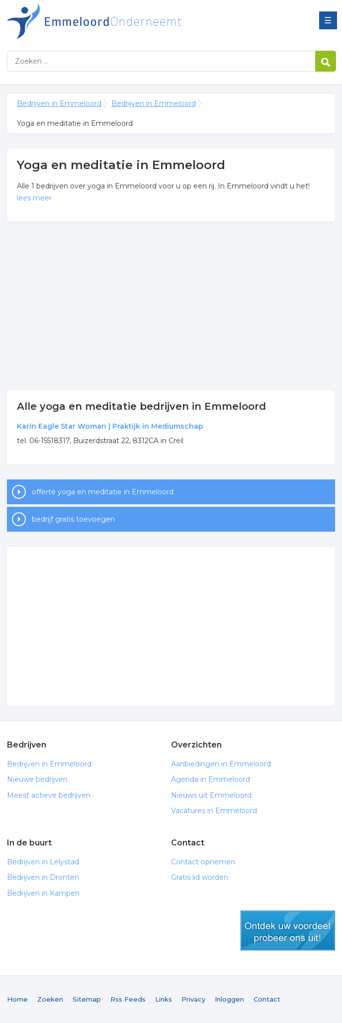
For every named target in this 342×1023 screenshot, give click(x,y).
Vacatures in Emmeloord (214, 810)
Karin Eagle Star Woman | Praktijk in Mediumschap (110, 426)
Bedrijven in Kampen (43, 893)
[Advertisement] (171, 305)
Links (163, 999)
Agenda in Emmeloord (210, 779)
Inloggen (229, 999)
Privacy (193, 999)
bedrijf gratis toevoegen (73, 519)
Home (17, 999)
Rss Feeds (128, 999)
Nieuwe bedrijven (37, 779)
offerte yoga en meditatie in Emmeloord (102, 491)
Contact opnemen (203, 861)
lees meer (34, 197)
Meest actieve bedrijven (48, 795)
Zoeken (50, 999)
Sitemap (87, 999)
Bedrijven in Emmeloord (131, 21)
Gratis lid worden (199, 877)
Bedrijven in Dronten (43, 877)
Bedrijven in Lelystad (43, 861)
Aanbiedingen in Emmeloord (221, 763)
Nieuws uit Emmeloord (211, 795)
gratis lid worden (288, 930)
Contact (267, 999)
